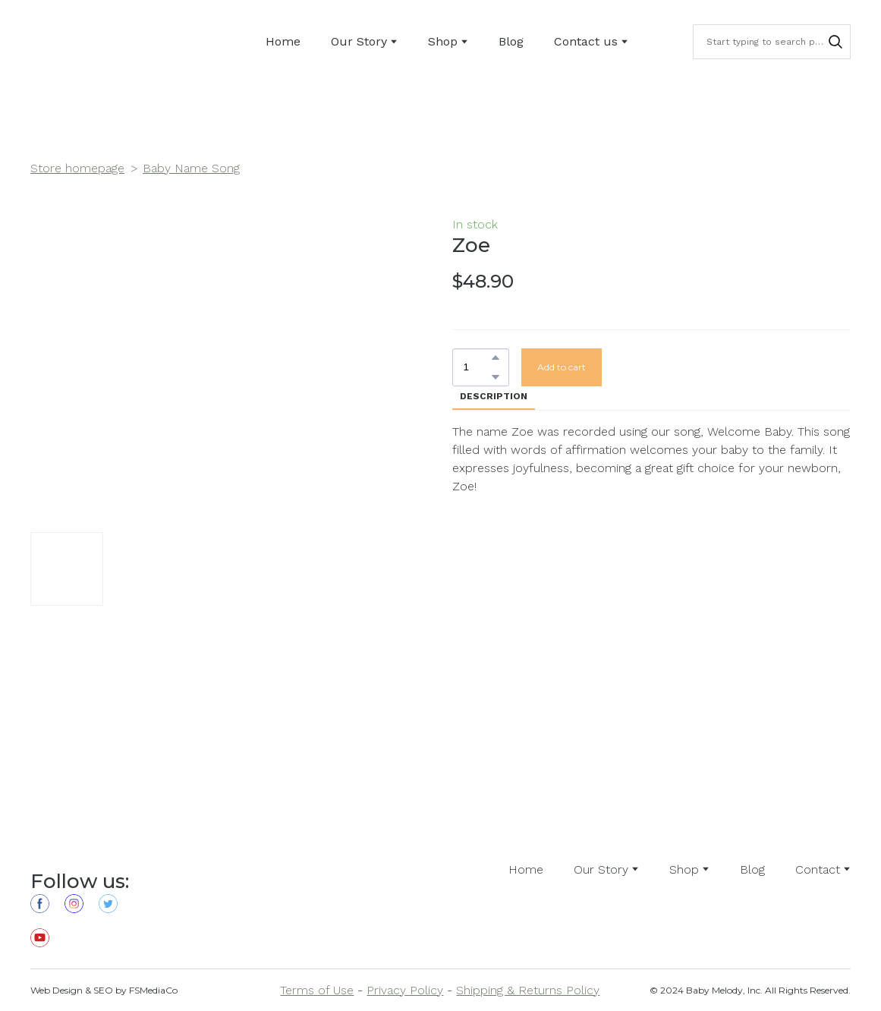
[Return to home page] (72, 42)
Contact (817, 869)
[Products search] (772, 41)
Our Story (359, 41)
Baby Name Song (191, 168)
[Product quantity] (477, 367)
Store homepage (77, 168)
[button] (835, 42)
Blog (511, 41)
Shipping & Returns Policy (527, 990)
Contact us (586, 41)
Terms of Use (317, 990)
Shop (443, 41)
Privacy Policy (405, 990)
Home (283, 41)
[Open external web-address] (265, 869)
